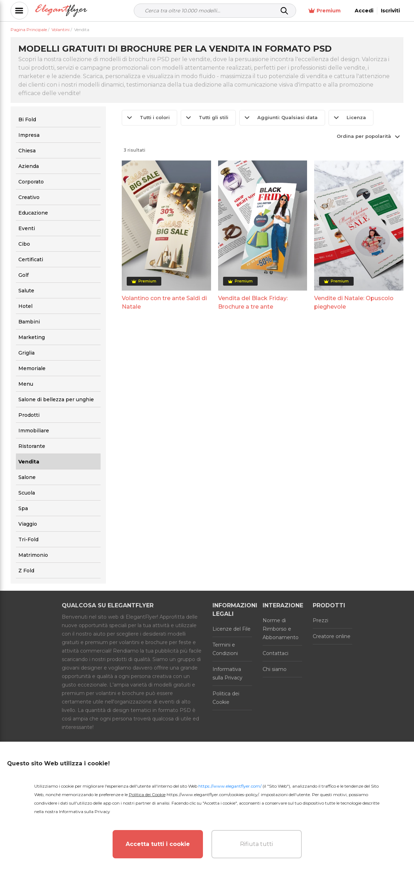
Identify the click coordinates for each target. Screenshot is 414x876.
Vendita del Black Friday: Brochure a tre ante (253, 302)
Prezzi (320, 620)
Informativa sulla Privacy (227, 673)
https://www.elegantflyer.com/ (230, 786)
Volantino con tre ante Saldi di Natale (164, 302)
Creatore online (331, 636)
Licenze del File (231, 629)
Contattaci (275, 653)
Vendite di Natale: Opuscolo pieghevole (354, 302)
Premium (324, 10)
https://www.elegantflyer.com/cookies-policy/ (213, 794)
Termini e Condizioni (225, 649)
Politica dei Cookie (225, 697)
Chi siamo (275, 669)
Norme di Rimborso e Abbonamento (281, 629)
